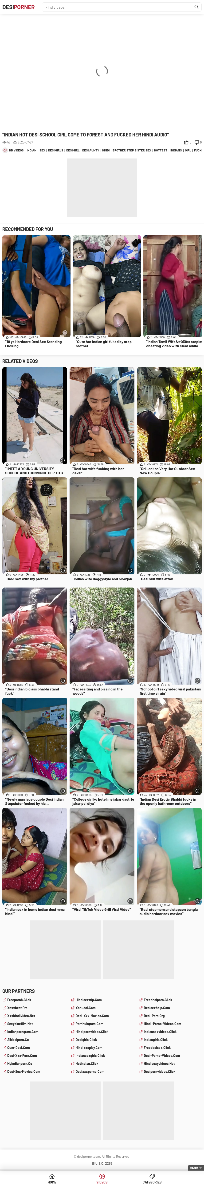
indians (176, 150)
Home (52, 1182)
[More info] (63, 460)
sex (42, 150)
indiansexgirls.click (90, 1056)
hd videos (16, 150)
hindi (106, 150)
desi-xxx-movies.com (92, 1016)
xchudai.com (86, 1008)
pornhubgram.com (89, 1024)
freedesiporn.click (158, 1000)
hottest (160, 150)
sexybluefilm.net (20, 1024)
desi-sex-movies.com (23, 1072)
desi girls (55, 150)
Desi (18, 7)
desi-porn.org (154, 1016)
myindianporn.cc (19, 1064)
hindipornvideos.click (92, 1032)
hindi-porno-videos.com (162, 1024)
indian (31, 150)
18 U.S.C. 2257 (102, 1163)
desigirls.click (86, 1040)
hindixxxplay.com (89, 1048)
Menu (194, 1167)
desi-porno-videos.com (162, 1056)
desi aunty (90, 150)
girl (188, 150)
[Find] (196, 7)
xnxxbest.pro (17, 1008)
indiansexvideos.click (160, 1032)
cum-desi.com (18, 1048)
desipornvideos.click (159, 1072)
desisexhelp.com (157, 1008)
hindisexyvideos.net (159, 1064)
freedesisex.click (157, 1048)
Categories (152, 1182)
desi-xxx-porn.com (22, 1056)
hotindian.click (87, 1064)
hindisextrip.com (89, 1000)
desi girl (72, 150)
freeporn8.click (19, 1000)
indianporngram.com (23, 1032)
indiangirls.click (156, 1040)
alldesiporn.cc (18, 1040)
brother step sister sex (132, 150)
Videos (101, 1182)
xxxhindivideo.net (21, 1016)
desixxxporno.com (90, 1072)
